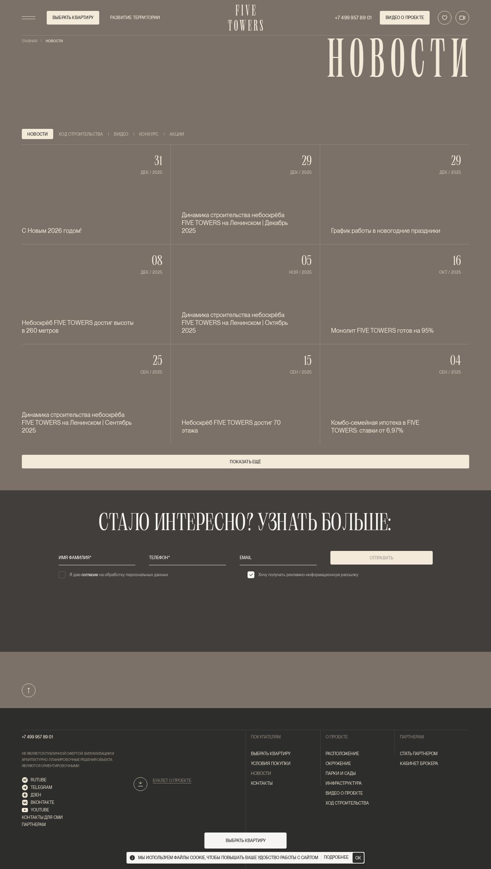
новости (261, 773)
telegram (37, 788)
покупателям (266, 737)
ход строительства (347, 803)
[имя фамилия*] (97, 558)
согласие (89, 574)
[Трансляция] (462, 18)
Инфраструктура (344, 783)
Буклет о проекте (172, 780)
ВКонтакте (38, 803)
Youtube (35, 810)
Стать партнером (418, 753)
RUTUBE (34, 780)
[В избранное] (444, 18)
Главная (30, 41)
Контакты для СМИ (42, 817)
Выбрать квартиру (271, 753)
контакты (261, 783)
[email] (278, 558)
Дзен (31, 795)
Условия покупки (271, 763)
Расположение (342, 753)
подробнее (336, 857)
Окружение (338, 763)
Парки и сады (341, 773)
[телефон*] (187, 558)
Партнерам (34, 824)
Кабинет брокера (419, 763)
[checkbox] (151, 574)
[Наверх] (28, 690)
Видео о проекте (344, 793)
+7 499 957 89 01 (37, 737)
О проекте (337, 737)
